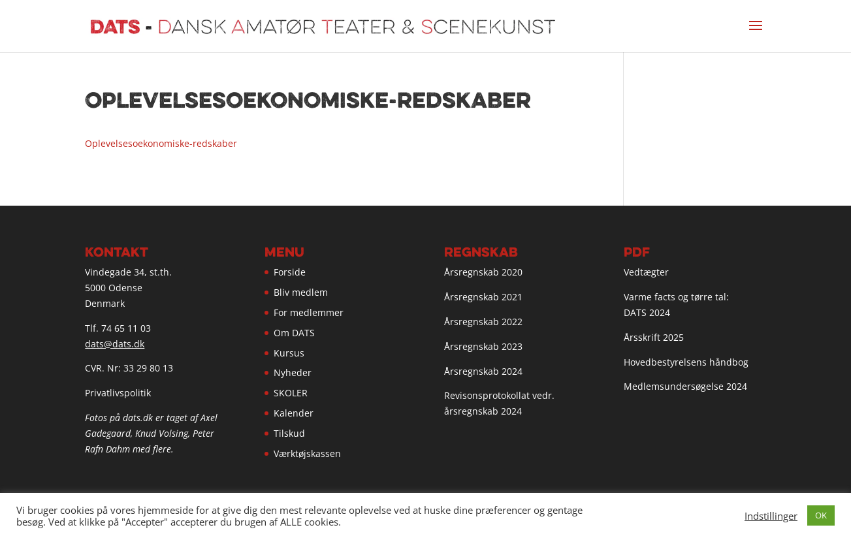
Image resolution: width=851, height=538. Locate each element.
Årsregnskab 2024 (483, 371)
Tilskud (289, 433)
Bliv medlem (301, 292)
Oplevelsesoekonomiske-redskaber (161, 143)
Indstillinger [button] (771, 516)
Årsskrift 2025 (654, 337)
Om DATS (294, 332)
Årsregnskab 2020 (483, 272)
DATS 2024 (647, 312)
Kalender (293, 413)
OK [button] (821, 515)
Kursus (289, 353)
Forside (290, 272)
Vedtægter (646, 272)
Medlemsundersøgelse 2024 (685, 386)
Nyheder (293, 372)
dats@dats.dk (114, 344)
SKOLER (291, 393)
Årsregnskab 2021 (483, 297)
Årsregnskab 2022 (483, 321)
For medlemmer (309, 312)
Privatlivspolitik (118, 393)
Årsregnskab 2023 (483, 346)
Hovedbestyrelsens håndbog (686, 362)
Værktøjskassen (307, 453)
